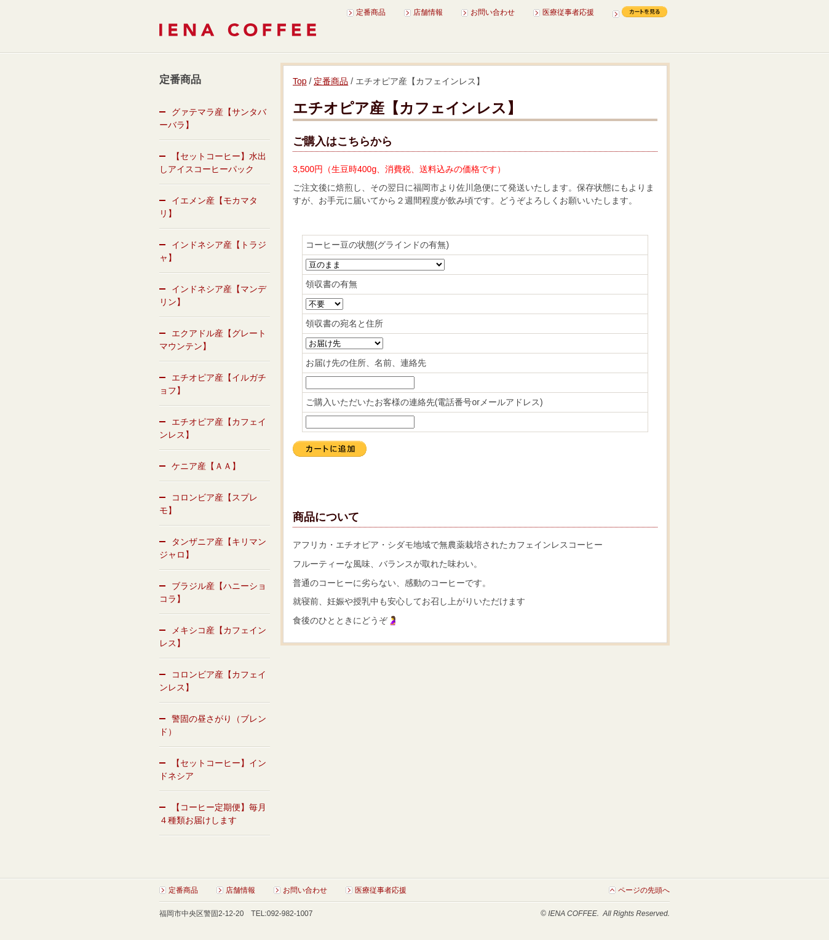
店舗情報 (428, 12)
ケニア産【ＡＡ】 (206, 466)
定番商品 (371, 12)
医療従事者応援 (568, 12)
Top (300, 81)
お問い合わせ (492, 12)
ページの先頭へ (644, 890)
